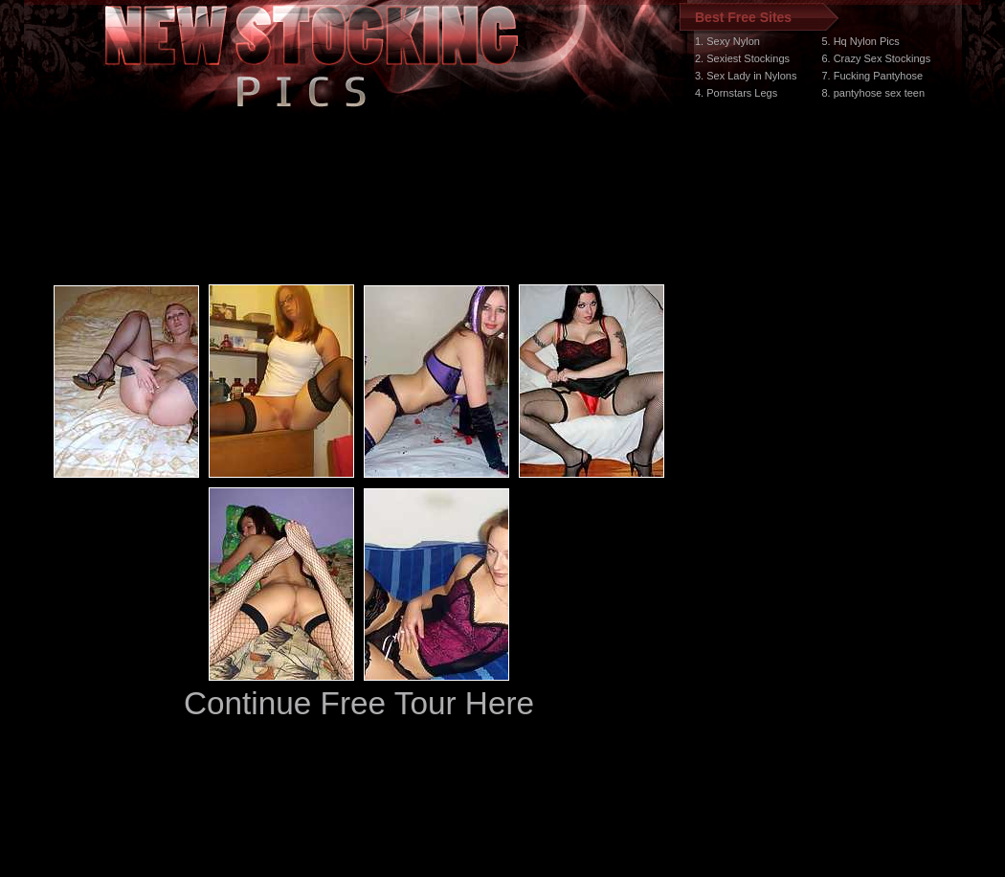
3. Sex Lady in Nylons (745, 75)
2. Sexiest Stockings (742, 58)
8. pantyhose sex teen (873, 93)
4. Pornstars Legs (736, 93)
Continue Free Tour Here (359, 703)
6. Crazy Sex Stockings (875, 58)
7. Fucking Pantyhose (872, 75)
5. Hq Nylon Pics (860, 41)
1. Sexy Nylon (727, 41)
